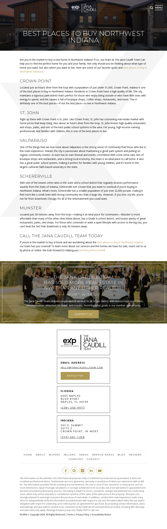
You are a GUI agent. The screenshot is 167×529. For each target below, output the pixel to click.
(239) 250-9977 (73, 408)
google (74, 470)
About (41, 455)
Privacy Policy (82, 515)
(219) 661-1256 (73, 437)
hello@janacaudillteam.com (82, 368)
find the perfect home (91, 250)
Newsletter (75, 375)
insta (82, 470)
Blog (122, 455)
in (91, 470)
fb (65, 470)
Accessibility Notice (101, 515)
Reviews (135, 455)
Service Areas (103, 455)
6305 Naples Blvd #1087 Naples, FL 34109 (74, 398)
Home (28, 455)
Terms (70, 515)
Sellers (70, 455)
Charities (75, 459)
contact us (83, 314)
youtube (99, 470)
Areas (84, 455)
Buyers (54, 455)
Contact (93, 459)
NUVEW (23, 515)
